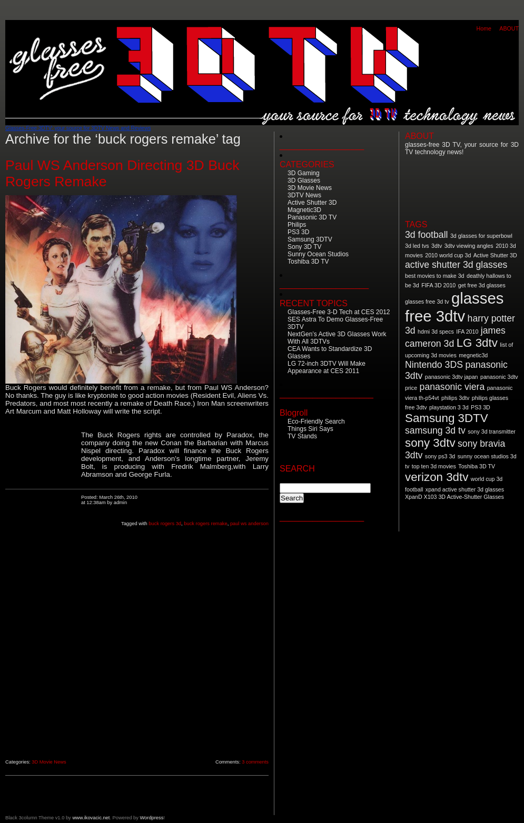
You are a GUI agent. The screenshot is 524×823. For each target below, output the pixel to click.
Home (484, 28)
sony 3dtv (430, 442)
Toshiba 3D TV (308, 261)
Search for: (298, 478)
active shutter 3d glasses (456, 264)
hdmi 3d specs (436, 331)
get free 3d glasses (482, 285)
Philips (297, 224)
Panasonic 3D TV (312, 217)
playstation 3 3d (449, 407)
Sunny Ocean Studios (318, 254)
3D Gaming (304, 173)
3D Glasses (304, 180)
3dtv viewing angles (468, 246)
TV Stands (302, 436)
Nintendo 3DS (434, 364)
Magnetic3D (304, 210)
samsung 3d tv (435, 430)
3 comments (255, 762)
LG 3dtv (477, 342)
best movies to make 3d (434, 276)
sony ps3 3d (440, 456)
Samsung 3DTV (310, 239)
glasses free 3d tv (427, 301)
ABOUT (509, 28)
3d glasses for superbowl (481, 236)
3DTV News (304, 195)
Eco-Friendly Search (316, 421)
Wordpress (151, 817)
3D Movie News (49, 762)
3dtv (436, 246)
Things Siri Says (310, 429)
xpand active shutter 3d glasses (465, 489)
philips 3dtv (455, 398)
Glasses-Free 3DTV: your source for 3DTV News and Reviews (78, 128)
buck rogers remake (205, 523)
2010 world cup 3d (448, 255)
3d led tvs (417, 246)
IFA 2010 (467, 331)
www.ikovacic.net (91, 817)
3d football (426, 234)
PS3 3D (298, 232)
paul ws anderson (249, 523)
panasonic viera (452, 387)
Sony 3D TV (304, 246)
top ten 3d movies (434, 466)
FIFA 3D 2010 (438, 285)
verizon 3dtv (436, 477)
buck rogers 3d (165, 523)
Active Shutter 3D (312, 202)
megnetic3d (473, 355)
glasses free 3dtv (454, 307)
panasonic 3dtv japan (451, 377)
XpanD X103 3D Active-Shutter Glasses (454, 497)
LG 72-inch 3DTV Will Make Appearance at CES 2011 (326, 367)
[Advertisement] (43, 590)
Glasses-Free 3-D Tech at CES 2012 (339, 312)
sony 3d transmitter (492, 431)
